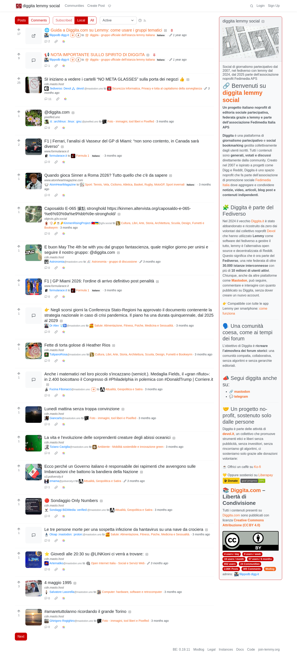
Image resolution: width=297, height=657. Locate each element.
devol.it (228, 434)
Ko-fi (257, 467)
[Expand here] (33, 85)
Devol (271, 231)
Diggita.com (246, 490)
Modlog (269, 569)
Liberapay (265, 475)
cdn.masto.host (54, 84)
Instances (226, 649)
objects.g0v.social (55, 218)
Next (21, 636)
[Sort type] (118, 20)
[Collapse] (263, 21)
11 (48, 99)
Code (251, 649)
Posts (22, 20)
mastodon (242, 391)
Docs (240, 649)
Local (81, 20)
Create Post (96, 5)
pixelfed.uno (52, 117)
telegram (241, 396)
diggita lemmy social (38, 5)
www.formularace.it (56, 151)
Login (261, 5)
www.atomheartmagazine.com (63, 180)
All (92, 20)
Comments (39, 20)
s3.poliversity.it (53, 476)
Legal (211, 649)
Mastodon (239, 280)
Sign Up (274, 5)
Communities (74, 5)
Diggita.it (257, 221)
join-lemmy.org (269, 649)
